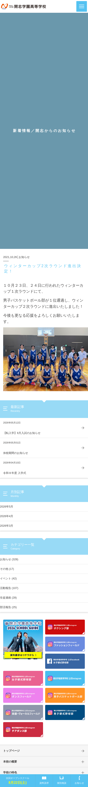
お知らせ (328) (9, 559)
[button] (81, 6)
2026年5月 (6, 506)
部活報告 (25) (8, 607)
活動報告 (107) (9, 588)
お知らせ (24, 257)
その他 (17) (7, 568)
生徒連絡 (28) (8, 597)
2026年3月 (6, 525)
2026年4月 (6, 516)
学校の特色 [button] (45, 772)
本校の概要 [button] (45, 761)
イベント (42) (8, 578)
